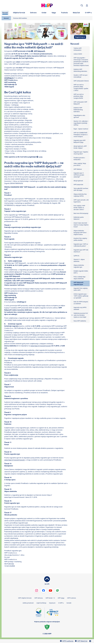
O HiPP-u (61, 603)
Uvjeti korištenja (41, 603)
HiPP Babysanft (39, 51)
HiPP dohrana (38, 598)
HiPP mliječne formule (25, 598)
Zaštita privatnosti (28, 603)
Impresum (52, 603)
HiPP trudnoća (71, 598)
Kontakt (69, 603)
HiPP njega (61, 598)
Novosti (6, 18)
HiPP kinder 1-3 (50, 598)
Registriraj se (80, 37)
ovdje (40, 157)
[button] (82, 5)
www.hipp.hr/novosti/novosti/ (40, 346)
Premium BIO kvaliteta (20, 18)
